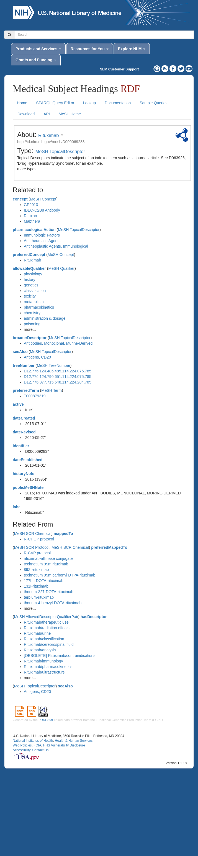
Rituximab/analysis (40, 650)
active (18, 404)
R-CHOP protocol (39, 539)
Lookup (89, 103)
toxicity (30, 296)
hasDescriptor (94, 616)
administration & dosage (44, 318)
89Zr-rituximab (36, 569)
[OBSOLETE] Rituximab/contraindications (59, 655)
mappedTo (63, 533)
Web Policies (22, 745)
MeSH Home (70, 114)
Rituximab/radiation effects (47, 628)
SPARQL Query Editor (55, 103)
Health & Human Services (73, 741)
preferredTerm (26, 390)
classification (35, 290)
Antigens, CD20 (37, 357)
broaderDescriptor (30, 338)
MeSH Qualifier (61, 268)
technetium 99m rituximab (46, 564)
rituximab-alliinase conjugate (48, 558)
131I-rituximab (36, 586)
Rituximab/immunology (43, 661)
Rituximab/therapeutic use (46, 622)
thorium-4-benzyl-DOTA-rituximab (52, 603)
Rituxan (30, 216)
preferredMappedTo (109, 547)
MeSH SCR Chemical (33, 533)
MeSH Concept (43, 199)
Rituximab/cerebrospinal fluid (49, 644)
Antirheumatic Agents (42, 240)
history (29, 279)
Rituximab (48, 135)
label (17, 507)
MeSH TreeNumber (53, 365)
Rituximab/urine (37, 633)
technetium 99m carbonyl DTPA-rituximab (59, 575)
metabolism (34, 301)
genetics (31, 285)
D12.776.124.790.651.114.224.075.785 (57, 376)
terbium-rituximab (39, 597)
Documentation (118, 103)
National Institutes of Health (33, 741)
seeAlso (20, 351)
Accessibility (21, 750)
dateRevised (24, 432)
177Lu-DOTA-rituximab (43, 580)
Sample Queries (153, 103)
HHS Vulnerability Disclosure (64, 745)
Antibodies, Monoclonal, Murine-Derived (58, 343)
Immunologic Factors (42, 235)
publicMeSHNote (28, 487)
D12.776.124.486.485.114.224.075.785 (57, 371)
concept (20, 199)
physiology (33, 274)
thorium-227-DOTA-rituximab (48, 592)
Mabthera (32, 221)
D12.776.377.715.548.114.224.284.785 (57, 382)
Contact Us (40, 750)
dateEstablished (27, 460)
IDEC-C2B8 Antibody (42, 210)
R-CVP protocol (37, 553)
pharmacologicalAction (34, 229)
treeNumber (24, 365)
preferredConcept (29, 254)
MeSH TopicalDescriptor (60, 151)
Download (26, 114)
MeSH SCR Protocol (32, 547)
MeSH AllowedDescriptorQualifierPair (46, 616)
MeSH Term (51, 390)
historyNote (23, 473)
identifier (21, 446)
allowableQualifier (29, 268)
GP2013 (31, 204)
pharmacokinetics (39, 307)
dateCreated (24, 418)
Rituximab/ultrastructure (44, 672)
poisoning (32, 324)
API (46, 114)
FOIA (37, 745)
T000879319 (35, 396)
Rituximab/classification (44, 639)
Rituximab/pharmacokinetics (48, 666)
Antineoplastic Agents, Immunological (56, 246)
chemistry (32, 313)
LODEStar (45, 720)
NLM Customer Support (119, 69)
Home (22, 103)
